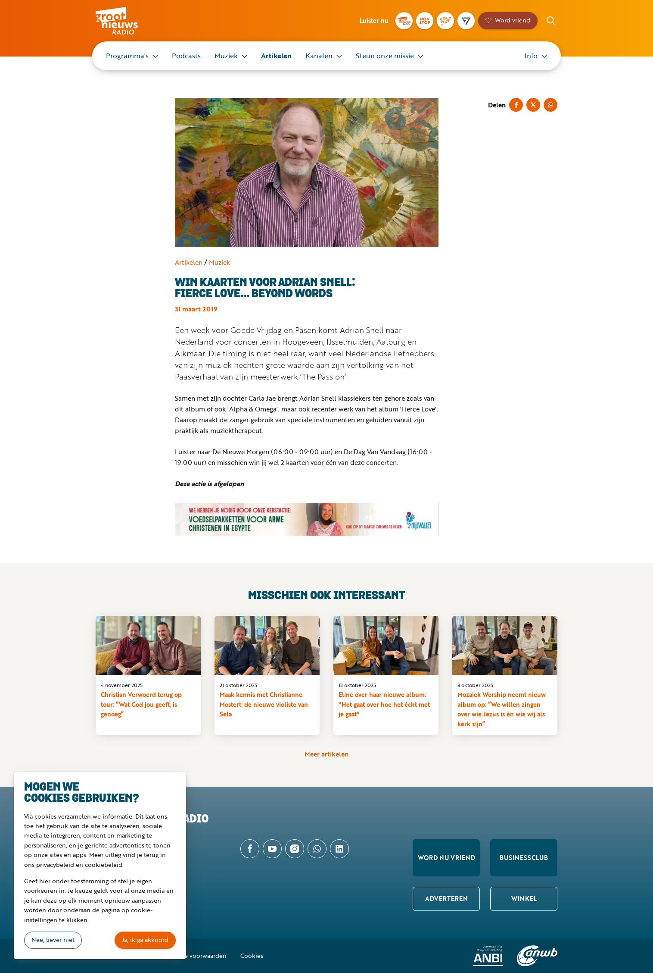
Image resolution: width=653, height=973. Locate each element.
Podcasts (186, 55)
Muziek (226, 55)
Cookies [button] (251, 955)
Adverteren (446, 898)
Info (531, 55)
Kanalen (319, 55)
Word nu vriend (446, 857)
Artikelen (276, 55)
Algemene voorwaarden (193, 955)
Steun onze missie (385, 55)
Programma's (127, 55)
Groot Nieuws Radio (126, 21)
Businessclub (524, 857)
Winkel (524, 898)
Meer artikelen (326, 754)
